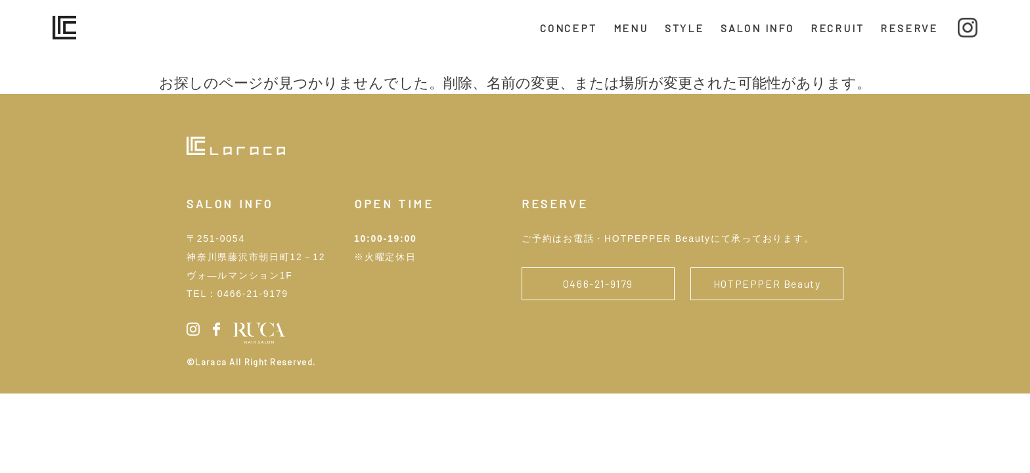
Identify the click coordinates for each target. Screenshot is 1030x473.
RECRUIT (837, 28)
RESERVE (909, 28)
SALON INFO (757, 28)
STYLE (684, 28)
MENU (631, 28)
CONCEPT (568, 28)
